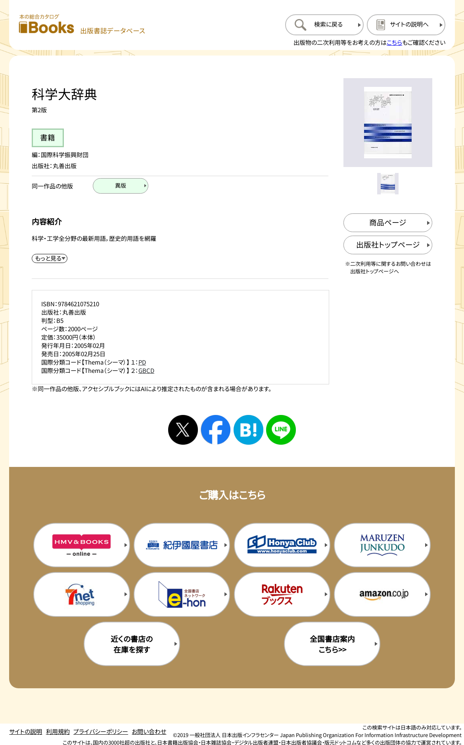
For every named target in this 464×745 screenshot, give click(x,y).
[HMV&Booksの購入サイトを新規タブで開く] (81, 545)
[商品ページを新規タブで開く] (388, 222)
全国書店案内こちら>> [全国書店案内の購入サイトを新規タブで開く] (332, 644)
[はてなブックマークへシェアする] (248, 430)
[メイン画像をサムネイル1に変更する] (388, 183)
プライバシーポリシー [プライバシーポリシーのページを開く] (100, 731)
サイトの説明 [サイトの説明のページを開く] (25, 731)
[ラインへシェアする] (281, 430)
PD (142, 362)
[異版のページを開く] (120, 186)
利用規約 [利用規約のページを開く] (58, 731)
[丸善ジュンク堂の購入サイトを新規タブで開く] (382, 545)
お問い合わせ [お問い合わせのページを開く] (149, 731)
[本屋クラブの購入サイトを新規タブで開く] (282, 545)
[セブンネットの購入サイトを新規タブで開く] (81, 594)
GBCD (146, 370)
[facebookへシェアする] (215, 430)
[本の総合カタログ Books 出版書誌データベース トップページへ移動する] (82, 24)
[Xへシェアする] (183, 430)
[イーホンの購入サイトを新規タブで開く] (182, 594)
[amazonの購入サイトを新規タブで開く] (382, 594)
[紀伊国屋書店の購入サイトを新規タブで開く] (182, 545)
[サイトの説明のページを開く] (406, 24)
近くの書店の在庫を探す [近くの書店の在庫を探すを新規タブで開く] (132, 644)
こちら (394, 42)
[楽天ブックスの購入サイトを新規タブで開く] (282, 594)
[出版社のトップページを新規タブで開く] (388, 245)
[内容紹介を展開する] (49, 258)
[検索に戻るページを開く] (324, 24)
